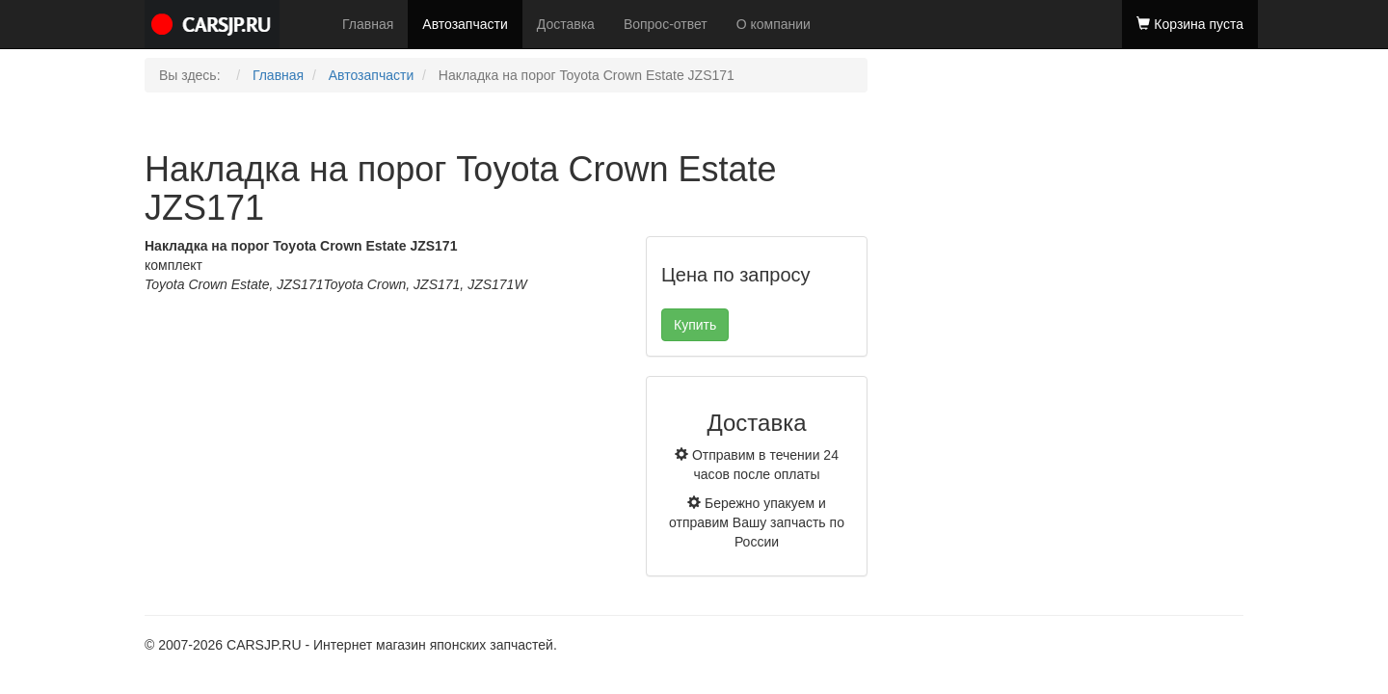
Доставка (566, 24)
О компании (773, 24)
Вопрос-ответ (665, 24)
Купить (695, 325)
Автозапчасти (464, 24)
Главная (367, 24)
